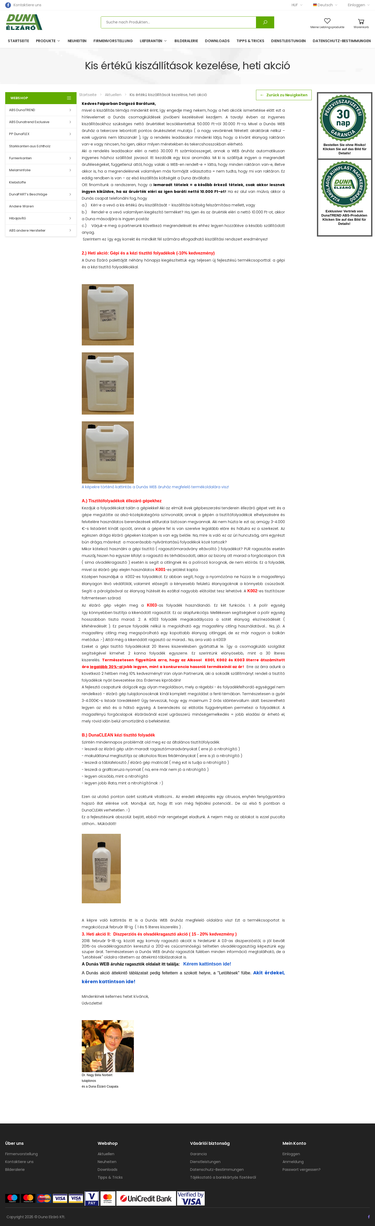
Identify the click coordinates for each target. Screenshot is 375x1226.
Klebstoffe (17, 182)
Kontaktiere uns (27, 5)
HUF (295, 5)
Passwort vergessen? (302, 1169)
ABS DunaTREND (22, 109)
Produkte (45, 40)
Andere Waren (21, 206)
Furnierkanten (20, 158)
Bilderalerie (186, 40)
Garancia (198, 1154)
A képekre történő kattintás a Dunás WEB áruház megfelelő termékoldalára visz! (155, 487)
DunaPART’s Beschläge (28, 194)
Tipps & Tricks (250, 40)
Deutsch (323, 5)
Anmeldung (293, 1161)
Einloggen (356, 5)
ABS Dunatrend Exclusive (29, 121)
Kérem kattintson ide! (207, 964)
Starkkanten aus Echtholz (30, 146)
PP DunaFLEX (19, 133)
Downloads (217, 40)
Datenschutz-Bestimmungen (342, 40)
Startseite (18, 40)
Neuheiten (77, 40)
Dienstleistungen (288, 40)
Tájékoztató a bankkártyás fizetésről (223, 1177)
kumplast (344, 184)
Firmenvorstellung (113, 40)
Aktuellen (106, 1154)
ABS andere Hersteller (27, 230)
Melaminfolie (19, 170)
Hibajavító (17, 218)
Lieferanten (151, 40)
